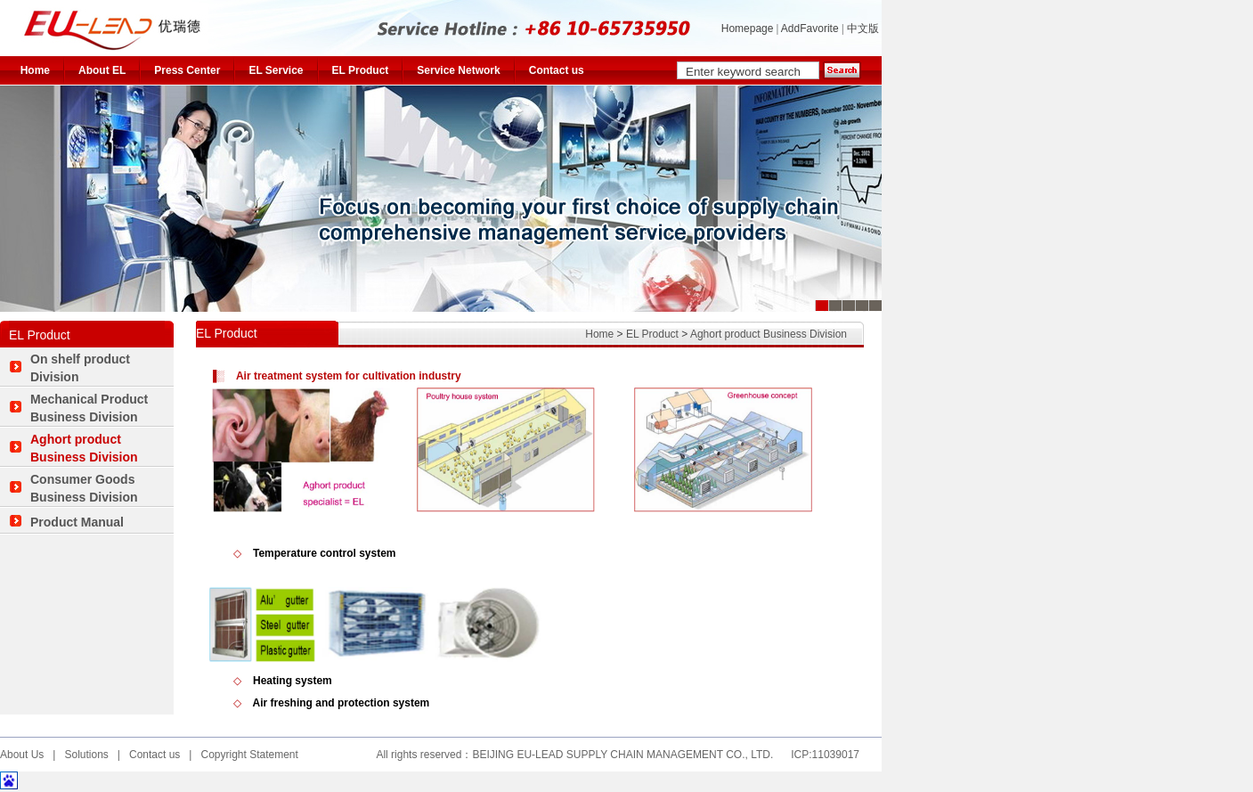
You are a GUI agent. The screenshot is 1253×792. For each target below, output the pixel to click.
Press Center (187, 70)
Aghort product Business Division (768, 334)
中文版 (864, 28)
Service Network (458, 70)
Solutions (86, 754)
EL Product (360, 70)
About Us (22, 754)
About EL (102, 70)
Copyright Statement (248, 754)
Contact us (556, 70)
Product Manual (77, 522)
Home (35, 70)
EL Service (275, 70)
